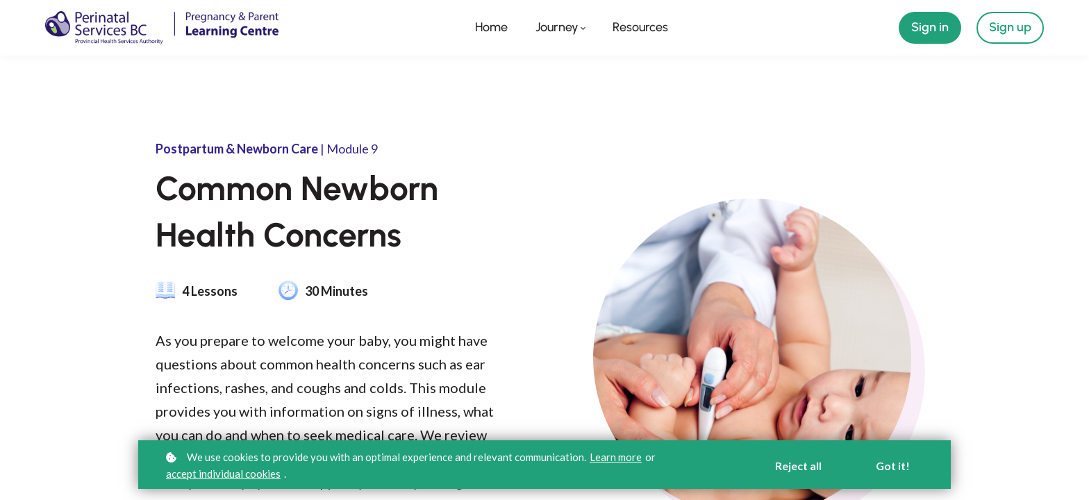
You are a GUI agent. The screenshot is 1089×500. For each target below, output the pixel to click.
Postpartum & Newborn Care (237, 148)
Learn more (616, 457)
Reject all (798, 465)
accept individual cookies (223, 473)
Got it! (893, 465)
